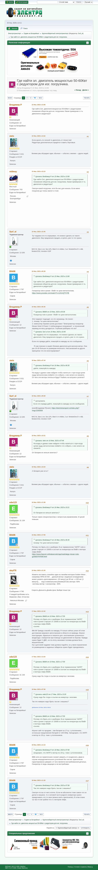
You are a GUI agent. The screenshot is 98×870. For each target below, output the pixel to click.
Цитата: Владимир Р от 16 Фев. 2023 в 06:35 (52, 365)
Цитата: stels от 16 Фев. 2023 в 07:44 (49, 441)
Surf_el (80, 33)
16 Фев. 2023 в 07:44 (38, 360)
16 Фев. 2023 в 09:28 (38, 396)
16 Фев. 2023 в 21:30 (38, 570)
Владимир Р (15, 105)
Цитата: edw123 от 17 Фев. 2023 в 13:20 (50, 694)
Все (40, 98)
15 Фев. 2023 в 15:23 (38, 171)
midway (13, 171)
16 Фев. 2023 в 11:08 (38, 502)
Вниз (10, 98)
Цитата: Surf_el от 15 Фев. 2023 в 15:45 (50, 332)
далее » (85, 90)
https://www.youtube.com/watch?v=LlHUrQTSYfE (50, 293)
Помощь (70, 867)
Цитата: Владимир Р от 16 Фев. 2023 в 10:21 (52, 507)
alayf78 (12, 570)
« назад (77, 90)
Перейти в (50, 828)
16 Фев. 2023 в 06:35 (38, 307)
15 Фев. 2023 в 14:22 (38, 136)
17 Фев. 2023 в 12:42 (38, 611)
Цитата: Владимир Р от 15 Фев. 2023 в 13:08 (52, 176)
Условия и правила (80, 867)
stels (11, 136)
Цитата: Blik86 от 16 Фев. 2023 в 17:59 (50, 616)
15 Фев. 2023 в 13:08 (38, 104)
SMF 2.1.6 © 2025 (10, 868)
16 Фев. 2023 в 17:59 (38, 535)
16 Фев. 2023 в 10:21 (38, 435)
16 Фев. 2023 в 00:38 (38, 271)
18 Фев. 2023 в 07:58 (38, 689)
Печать (87, 98)
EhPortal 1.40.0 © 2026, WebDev (15, 866)
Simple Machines (22, 868)
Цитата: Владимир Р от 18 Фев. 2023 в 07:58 (52, 750)
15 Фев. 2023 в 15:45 (38, 231)
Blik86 (12, 271)
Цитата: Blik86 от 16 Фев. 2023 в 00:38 (50, 312)
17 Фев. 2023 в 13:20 (38, 656)
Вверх (10, 814)
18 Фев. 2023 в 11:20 (38, 780)
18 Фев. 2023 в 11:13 (38, 745)
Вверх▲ (90, 867)
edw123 (13, 502)
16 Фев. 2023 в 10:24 (38, 467)
